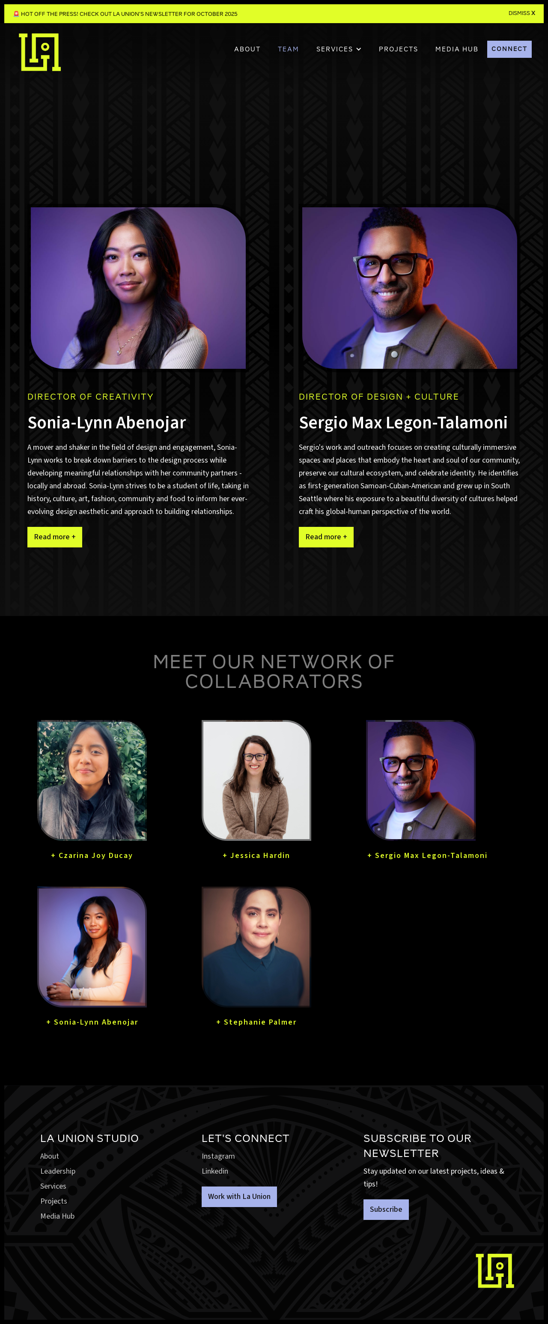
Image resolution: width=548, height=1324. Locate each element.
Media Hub (57, 1216)
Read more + (55, 537)
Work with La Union (239, 1196)
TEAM (288, 49)
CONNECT (509, 49)
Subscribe (386, 1209)
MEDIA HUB (457, 49)
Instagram (218, 1156)
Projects (53, 1201)
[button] (339, 49)
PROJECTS (398, 49)
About (247, 49)
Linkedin (215, 1171)
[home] (39, 56)
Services (53, 1186)
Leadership (57, 1171)
